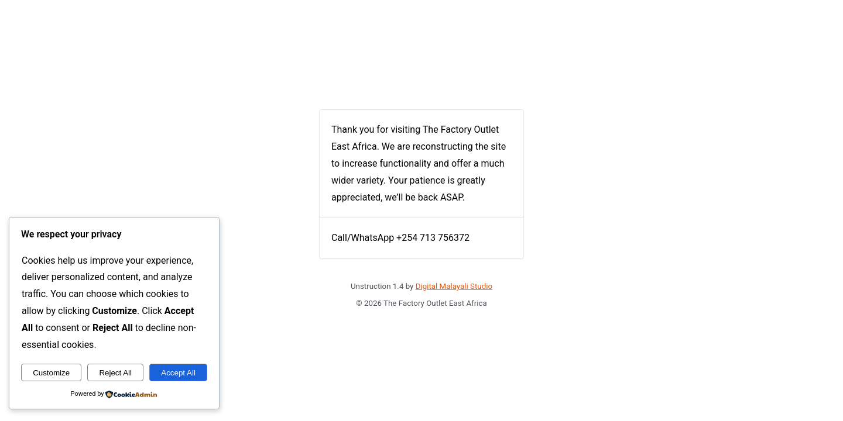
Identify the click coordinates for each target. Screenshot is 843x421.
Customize (51, 372)
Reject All (115, 372)
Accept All (178, 372)
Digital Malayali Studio (454, 286)
